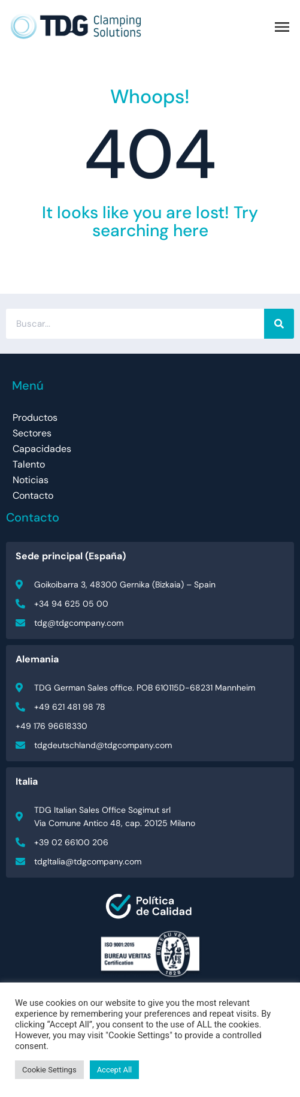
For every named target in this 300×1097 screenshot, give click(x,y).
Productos (35, 417)
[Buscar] (279, 324)
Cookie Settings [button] (49, 1069)
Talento (29, 464)
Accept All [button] (114, 1069)
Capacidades (42, 448)
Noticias (31, 480)
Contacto (33, 495)
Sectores (32, 433)
